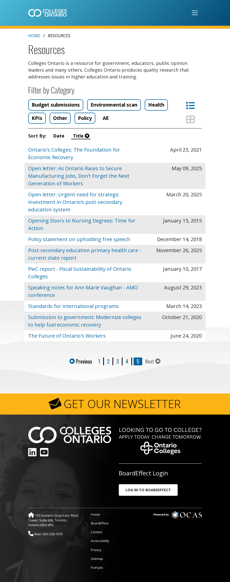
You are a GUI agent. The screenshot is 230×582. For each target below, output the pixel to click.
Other (60, 118)
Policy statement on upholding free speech (79, 239)
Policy (85, 118)
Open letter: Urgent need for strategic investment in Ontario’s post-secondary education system (75, 202)
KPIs (37, 118)
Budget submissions (56, 104)
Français (97, 567)
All (105, 118)
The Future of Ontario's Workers (67, 335)
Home (34, 35)
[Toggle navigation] (195, 13)
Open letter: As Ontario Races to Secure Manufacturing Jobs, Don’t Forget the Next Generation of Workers (78, 176)
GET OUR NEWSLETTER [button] (122, 403)
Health (156, 104)
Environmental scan (114, 104)
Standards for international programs (73, 306)
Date (60, 136)
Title (81, 136)
